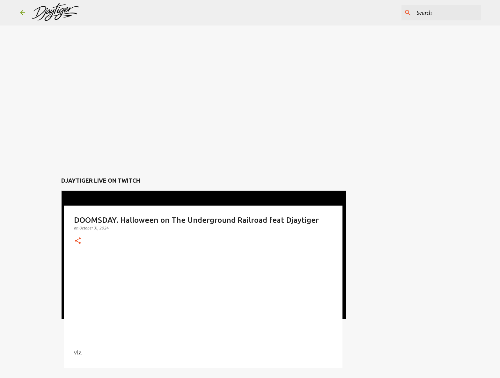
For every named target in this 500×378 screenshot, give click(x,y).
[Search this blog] (447, 12)
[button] (78, 241)
